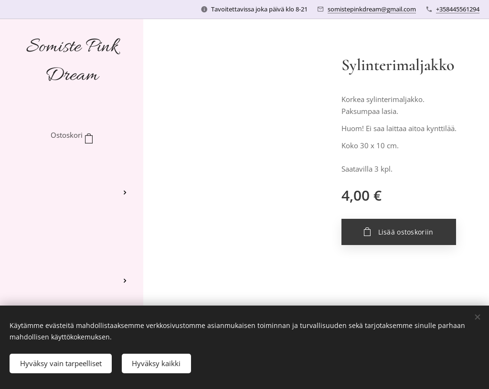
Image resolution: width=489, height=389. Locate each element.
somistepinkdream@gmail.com (372, 9)
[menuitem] (71, 164)
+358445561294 (457, 9)
